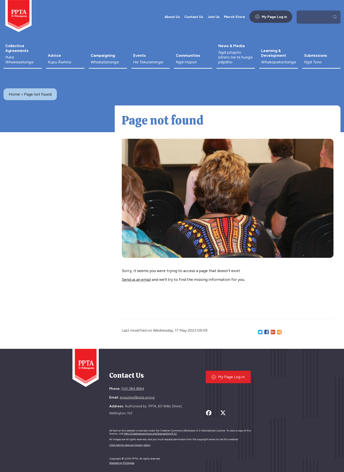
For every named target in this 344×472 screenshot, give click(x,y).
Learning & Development (278, 56)
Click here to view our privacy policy (129, 445)
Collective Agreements (22, 53)
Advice (65, 58)
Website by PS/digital (121, 463)
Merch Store (234, 17)
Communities (193, 58)
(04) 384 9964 (132, 389)
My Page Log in (271, 16)
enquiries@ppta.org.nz (137, 397)
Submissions (321, 58)
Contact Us (193, 17)
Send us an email (136, 279)
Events (150, 58)
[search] (315, 16)
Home (14, 94)
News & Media (235, 53)
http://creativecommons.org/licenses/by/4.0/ (150, 433)
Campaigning (108, 58)
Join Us (214, 17)
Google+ (273, 332)
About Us (172, 17)
